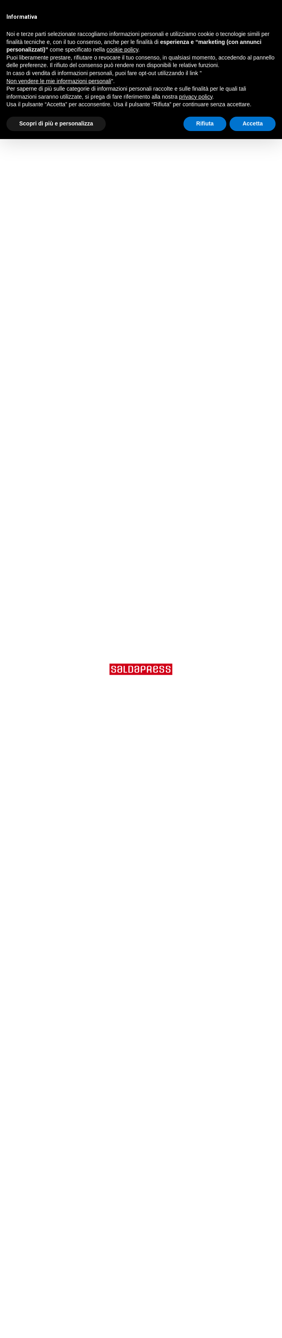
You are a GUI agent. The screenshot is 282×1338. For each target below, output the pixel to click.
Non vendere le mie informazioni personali (58, 81)
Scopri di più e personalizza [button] (56, 123)
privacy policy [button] (195, 96)
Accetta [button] (252, 123)
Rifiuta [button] (205, 123)
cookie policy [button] (122, 49)
